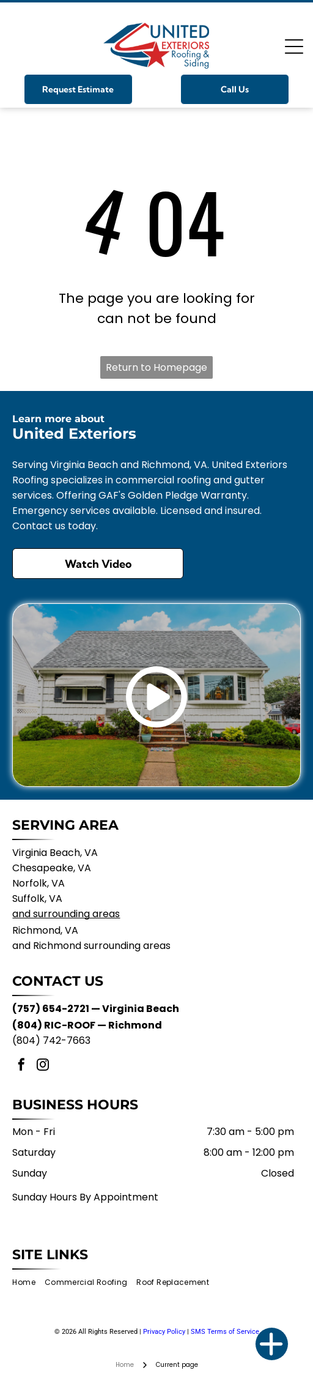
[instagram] (43, 1066)
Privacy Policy (164, 1332)
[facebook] (21, 1066)
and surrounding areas (66, 914)
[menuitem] (28, 1282)
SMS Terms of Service (225, 1332)
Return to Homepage (156, 367)
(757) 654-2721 (50, 1009)
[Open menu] (294, 46)
